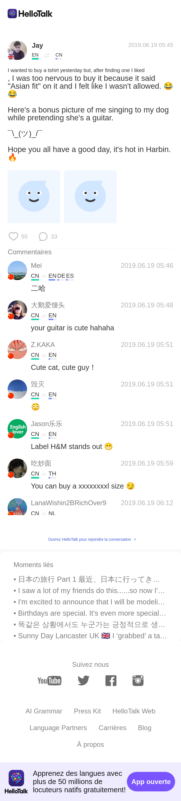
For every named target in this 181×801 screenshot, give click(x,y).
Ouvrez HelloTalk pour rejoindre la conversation (89, 539)
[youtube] (49, 680)
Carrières (113, 727)
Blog (144, 727)
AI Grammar (43, 711)
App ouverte (151, 781)
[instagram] (138, 680)
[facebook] (110, 680)
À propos (90, 744)
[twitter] (84, 681)
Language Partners (58, 727)
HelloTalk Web (134, 711)
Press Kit (87, 711)
